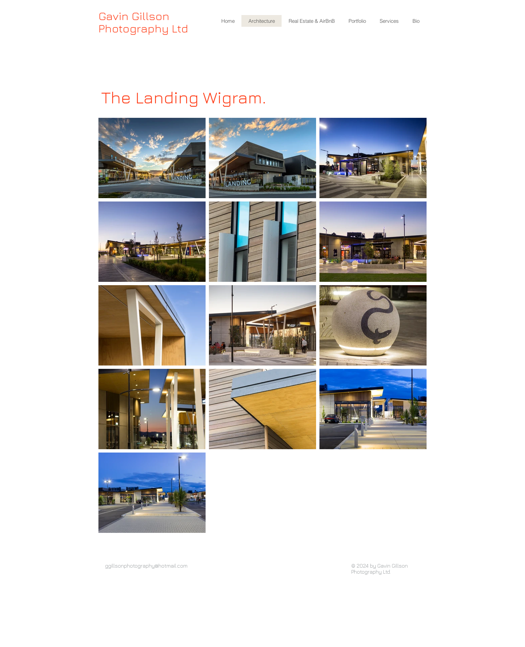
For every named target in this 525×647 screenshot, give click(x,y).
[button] (312, 21)
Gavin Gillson (133, 15)
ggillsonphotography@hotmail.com (146, 566)
